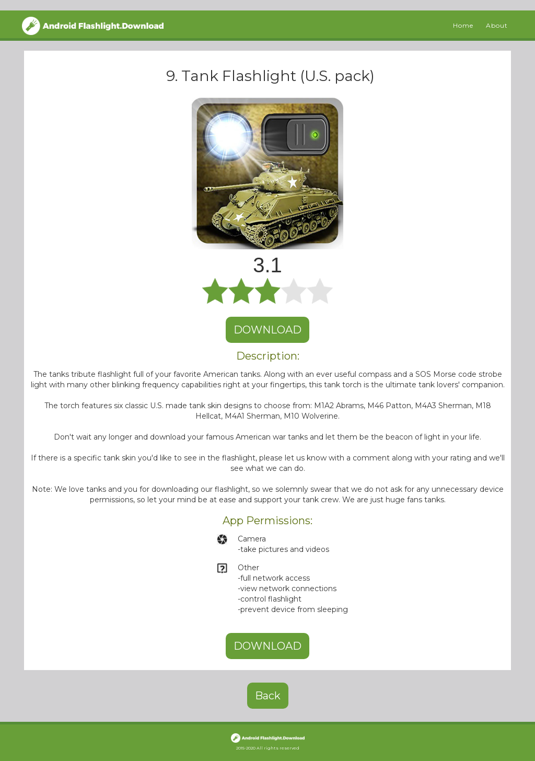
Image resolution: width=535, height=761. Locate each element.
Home (463, 25)
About (497, 25)
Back (268, 695)
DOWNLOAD (267, 330)
